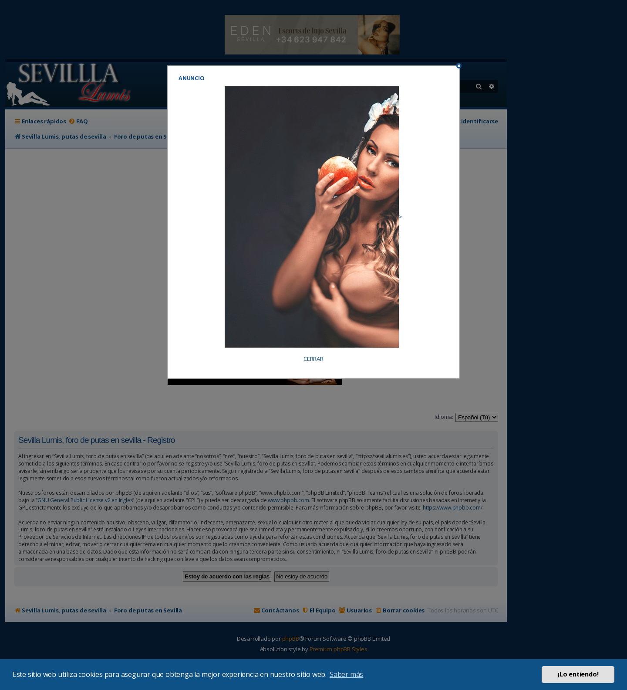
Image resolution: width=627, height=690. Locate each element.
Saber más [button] (346, 674)
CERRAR (313, 359)
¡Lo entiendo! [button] (578, 674)
